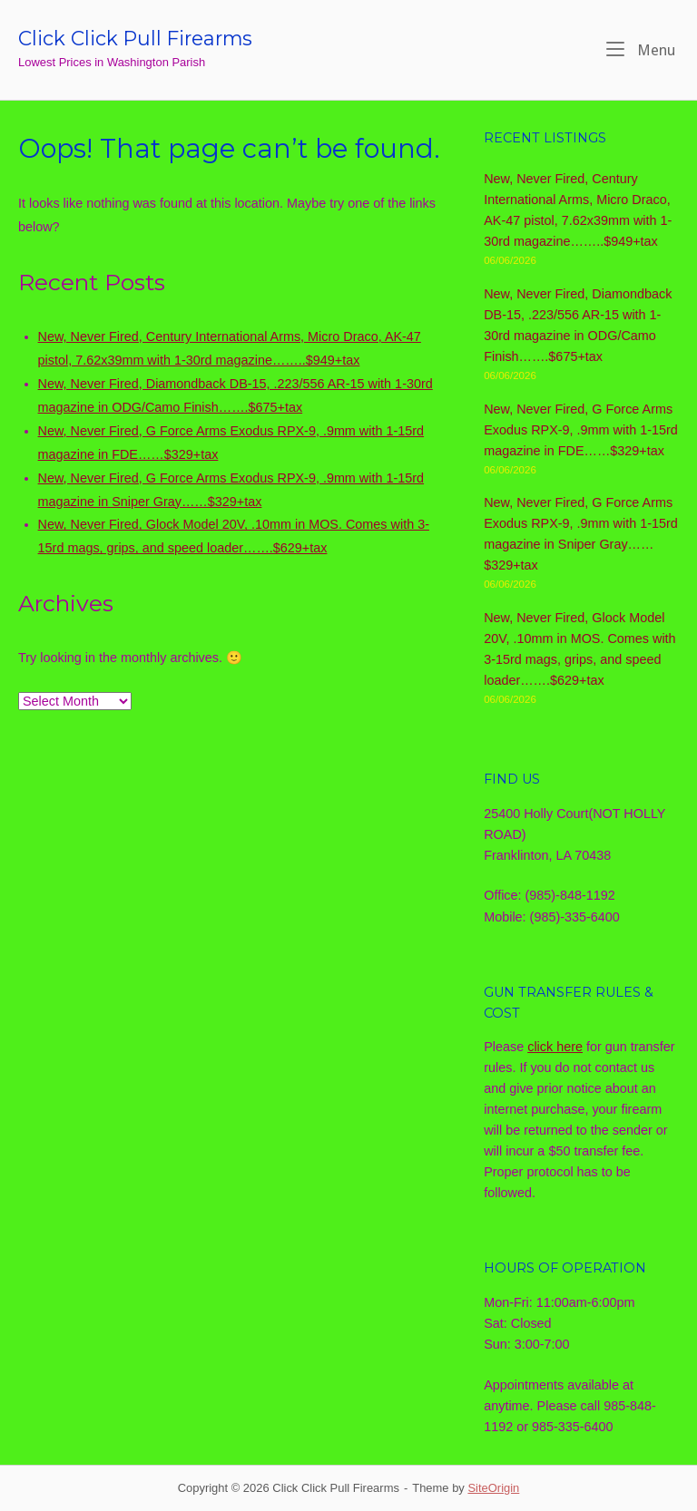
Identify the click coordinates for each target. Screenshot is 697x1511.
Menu (640, 49)
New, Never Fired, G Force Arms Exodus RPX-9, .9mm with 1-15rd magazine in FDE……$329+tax (581, 430)
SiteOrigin (493, 1488)
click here (555, 1046)
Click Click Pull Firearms (135, 38)
